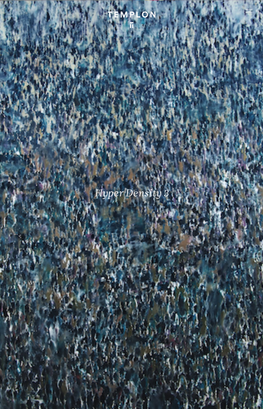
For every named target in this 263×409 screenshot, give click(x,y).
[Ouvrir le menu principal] (248, 10)
